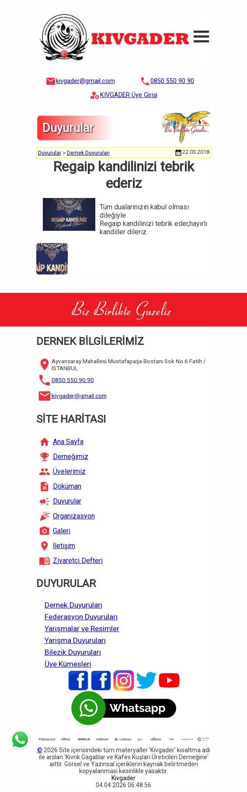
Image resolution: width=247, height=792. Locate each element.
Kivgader (123, 778)
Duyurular (49, 152)
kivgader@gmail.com (85, 81)
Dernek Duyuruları (88, 152)
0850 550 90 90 (172, 81)
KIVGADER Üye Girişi (128, 95)
